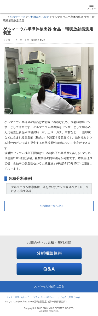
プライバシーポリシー (43, 297)
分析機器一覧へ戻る (52, 205)
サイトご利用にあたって (17, 297)
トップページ (5, 17)
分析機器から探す (38, 16)
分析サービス (18, 16)
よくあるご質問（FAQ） (69, 297)
